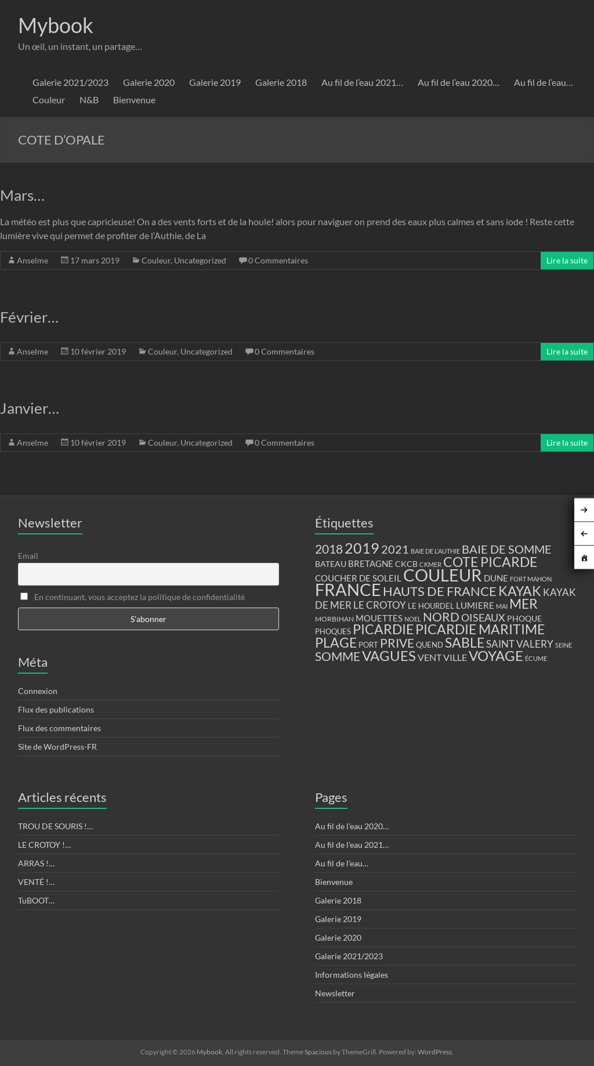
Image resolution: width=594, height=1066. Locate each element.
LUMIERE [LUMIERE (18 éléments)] (475, 605)
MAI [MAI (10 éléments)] (502, 606)
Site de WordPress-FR (57, 746)
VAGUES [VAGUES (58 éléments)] (389, 656)
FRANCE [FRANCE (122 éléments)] (348, 589)
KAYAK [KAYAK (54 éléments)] (519, 591)
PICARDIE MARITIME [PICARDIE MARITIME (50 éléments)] (480, 629)
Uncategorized (200, 260)
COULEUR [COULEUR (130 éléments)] (442, 575)
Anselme (32, 260)
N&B (89, 99)
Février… (29, 317)
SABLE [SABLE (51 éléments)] (464, 643)
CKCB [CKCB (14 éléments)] (406, 564)
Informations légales (351, 975)
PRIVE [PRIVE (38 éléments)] (397, 643)
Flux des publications (56, 709)
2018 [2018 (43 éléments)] (329, 549)
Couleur (48, 99)
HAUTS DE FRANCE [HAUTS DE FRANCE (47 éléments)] (440, 591)
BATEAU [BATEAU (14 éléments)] (330, 564)
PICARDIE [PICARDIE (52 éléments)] (383, 629)
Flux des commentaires (59, 728)
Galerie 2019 (215, 82)
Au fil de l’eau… (543, 82)
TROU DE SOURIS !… (55, 826)
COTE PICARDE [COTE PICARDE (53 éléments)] (490, 562)
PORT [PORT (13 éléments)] (368, 644)
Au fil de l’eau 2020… (458, 82)
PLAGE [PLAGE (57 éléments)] (336, 642)
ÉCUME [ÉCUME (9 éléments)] (536, 658)
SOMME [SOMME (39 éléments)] (337, 656)
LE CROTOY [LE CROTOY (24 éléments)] (379, 605)
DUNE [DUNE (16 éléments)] (496, 578)
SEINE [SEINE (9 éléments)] (563, 645)
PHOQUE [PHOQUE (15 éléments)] (524, 618)
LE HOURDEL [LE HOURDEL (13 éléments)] (431, 605)
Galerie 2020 (149, 82)
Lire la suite (567, 260)
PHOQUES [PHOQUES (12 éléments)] (333, 631)
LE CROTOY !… (44, 845)
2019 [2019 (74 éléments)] (362, 548)
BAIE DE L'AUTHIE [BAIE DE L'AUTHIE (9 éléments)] (435, 551)
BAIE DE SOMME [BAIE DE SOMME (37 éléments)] (507, 549)
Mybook (55, 25)
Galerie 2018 (281, 82)
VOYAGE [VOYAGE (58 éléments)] (496, 656)
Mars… (22, 195)
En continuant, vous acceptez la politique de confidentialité (132, 597)
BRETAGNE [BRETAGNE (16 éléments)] (370, 564)
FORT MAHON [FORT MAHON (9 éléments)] (531, 579)
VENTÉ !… (36, 882)
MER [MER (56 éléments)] (523, 603)
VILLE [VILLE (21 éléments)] (455, 657)
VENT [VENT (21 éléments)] (429, 657)
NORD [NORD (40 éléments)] (441, 616)
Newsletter (335, 993)
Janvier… (29, 408)
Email (28, 556)
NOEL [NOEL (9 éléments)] (412, 619)
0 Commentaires (278, 260)
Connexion (37, 691)
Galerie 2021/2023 (70, 82)
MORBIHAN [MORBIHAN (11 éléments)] (334, 619)
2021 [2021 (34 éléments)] (395, 549)
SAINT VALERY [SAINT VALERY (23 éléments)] (519, 644)
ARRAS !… (36, 863)
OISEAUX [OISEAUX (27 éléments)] (483, 617)
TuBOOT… (36, 900)
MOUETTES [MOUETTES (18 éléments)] (379, 618)
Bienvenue (134, 99)
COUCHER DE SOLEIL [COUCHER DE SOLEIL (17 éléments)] (358, 578)
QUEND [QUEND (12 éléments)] (429, 645)
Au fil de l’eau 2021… (362, 82)
